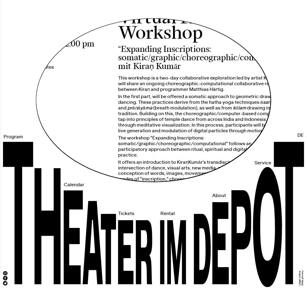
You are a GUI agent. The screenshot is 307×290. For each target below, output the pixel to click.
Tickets (126, 213)
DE (300, 135)
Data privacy (302, 278)
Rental (167, 213)
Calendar (74, 185)
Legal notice (300, 278)
